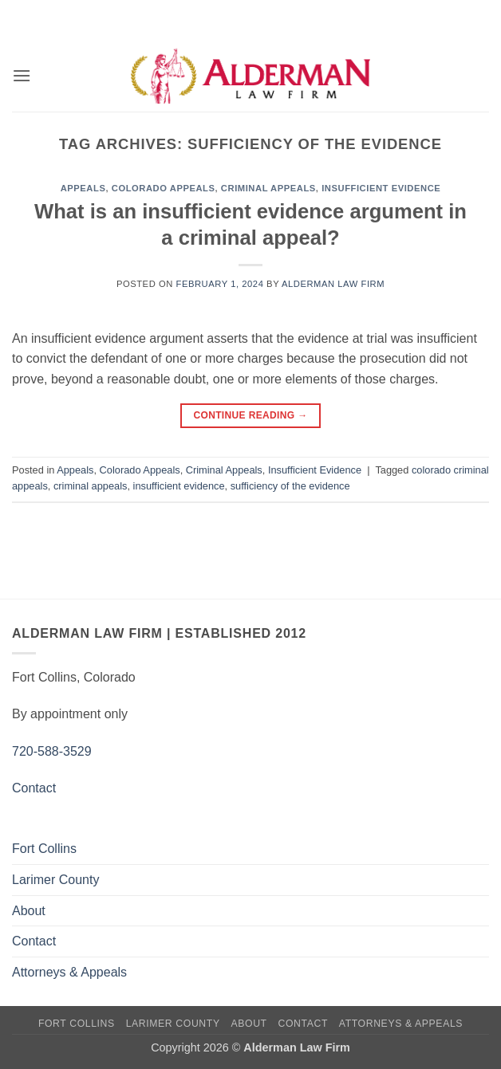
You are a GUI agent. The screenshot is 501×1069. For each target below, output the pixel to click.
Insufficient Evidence (381, 188)
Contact (34, 788)
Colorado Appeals (163, 188)
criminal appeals (90, 486)
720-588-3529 (52, 751)
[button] (21, 75)
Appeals (83, 188)
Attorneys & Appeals (69, 972)
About (28, 911)
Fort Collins (44, 848)
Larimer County (55, 879)
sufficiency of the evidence (290, 486)
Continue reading (250, 415)
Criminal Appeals (268, 188)
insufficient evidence (179, 486)
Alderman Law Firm (333, 284)
